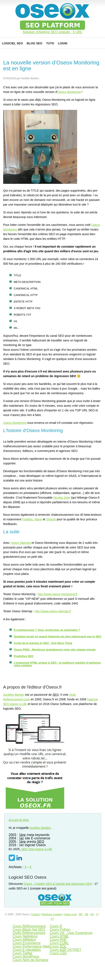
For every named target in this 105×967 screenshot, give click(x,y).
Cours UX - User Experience (71, 933)
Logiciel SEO (12, 43)
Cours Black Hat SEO (29, 929)
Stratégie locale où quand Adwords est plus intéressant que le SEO (57, 636)
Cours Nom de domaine (30, 960)
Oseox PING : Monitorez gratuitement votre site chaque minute (54, 649)
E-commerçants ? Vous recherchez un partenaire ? (47, 629)
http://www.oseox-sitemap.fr (53, 611)
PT (52, 919)
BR (81, 914)
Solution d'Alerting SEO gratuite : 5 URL (52, 32)
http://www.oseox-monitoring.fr (57, 594)
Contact (35, 914)
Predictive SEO (23, 656)
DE (86, 914)
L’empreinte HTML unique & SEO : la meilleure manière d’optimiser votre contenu (57, 664)
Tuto (50, 43)
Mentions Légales (52, 914)
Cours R (56, 926)
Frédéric (27, 519)
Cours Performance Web (31, 946)
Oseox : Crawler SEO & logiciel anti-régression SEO (58, 883)
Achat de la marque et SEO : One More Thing (43, 643)
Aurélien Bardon (13, 694)
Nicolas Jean (61, 497)
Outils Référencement (29, 933)
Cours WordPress (26, 956)
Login (62, 43)
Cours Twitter (23, 953)
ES (92, 914)
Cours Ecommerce (27, 943)
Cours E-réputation (27, 950)
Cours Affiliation (24, 939)
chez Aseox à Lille (36, 849)
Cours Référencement (29, 926)
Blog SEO (34, 43)
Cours (59, 936)
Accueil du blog (19, 820)
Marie (38, 519)
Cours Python (60, 929)
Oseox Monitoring (69, 92)
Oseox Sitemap (21, 542)
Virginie (51, 519)
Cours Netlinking (25, 936)
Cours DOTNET (65, 950)
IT (97, 914)
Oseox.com (70, 914)
